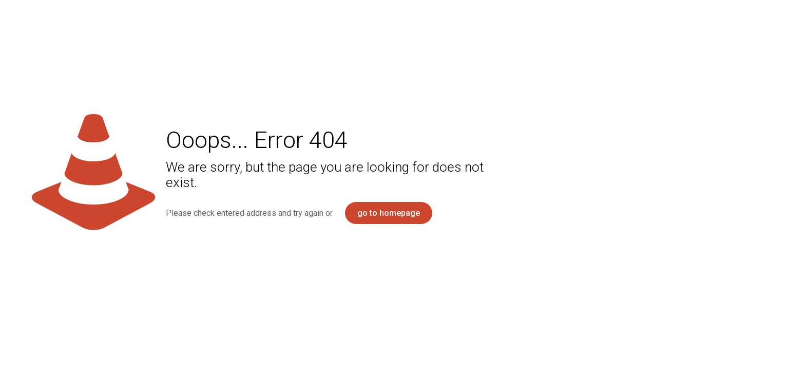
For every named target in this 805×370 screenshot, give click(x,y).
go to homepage (388, 213)
